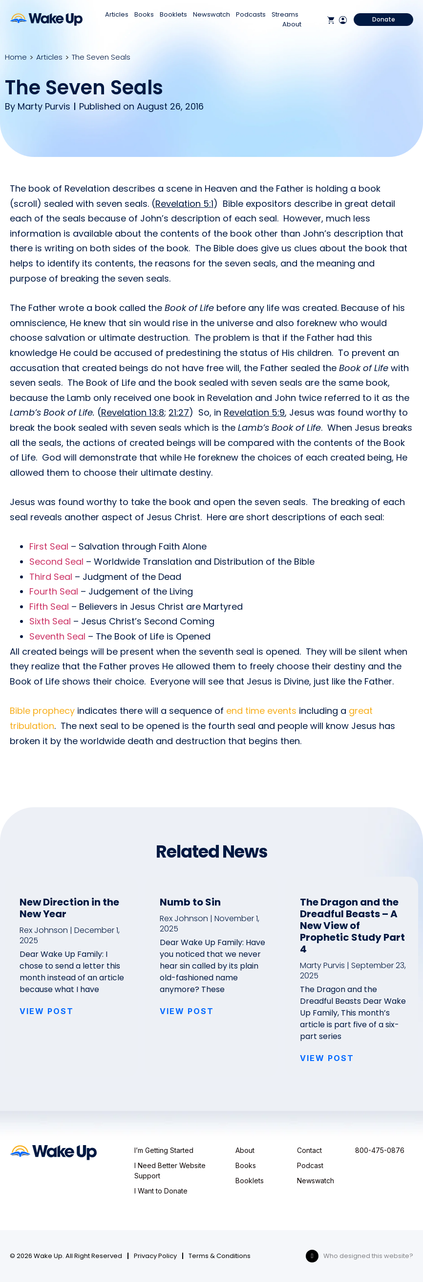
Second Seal (56, 561)
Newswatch (211, 14)
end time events (261, 711)
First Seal (48, 546)
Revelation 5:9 (254, 412)
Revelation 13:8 (132, 412)
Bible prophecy (42, 711)
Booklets (173, 14)
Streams (285, 14)
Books (144, 14)
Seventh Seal (57, 636)
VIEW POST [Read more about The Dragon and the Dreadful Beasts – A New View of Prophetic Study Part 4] (327, 1058)
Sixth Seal (50, 621)
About (291, 24)
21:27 (179, 412)
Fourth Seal (53, 591)
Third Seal (50, 577)
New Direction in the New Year (69, 908)
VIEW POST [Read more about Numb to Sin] (187, 1011)
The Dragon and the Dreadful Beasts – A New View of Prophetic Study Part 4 (352, 925)
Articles (116, 14)
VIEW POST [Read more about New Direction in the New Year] (47, 1011)
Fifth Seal (49, 606)
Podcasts (251, 14)
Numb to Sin (190, 902)
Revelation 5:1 (184, 204)
